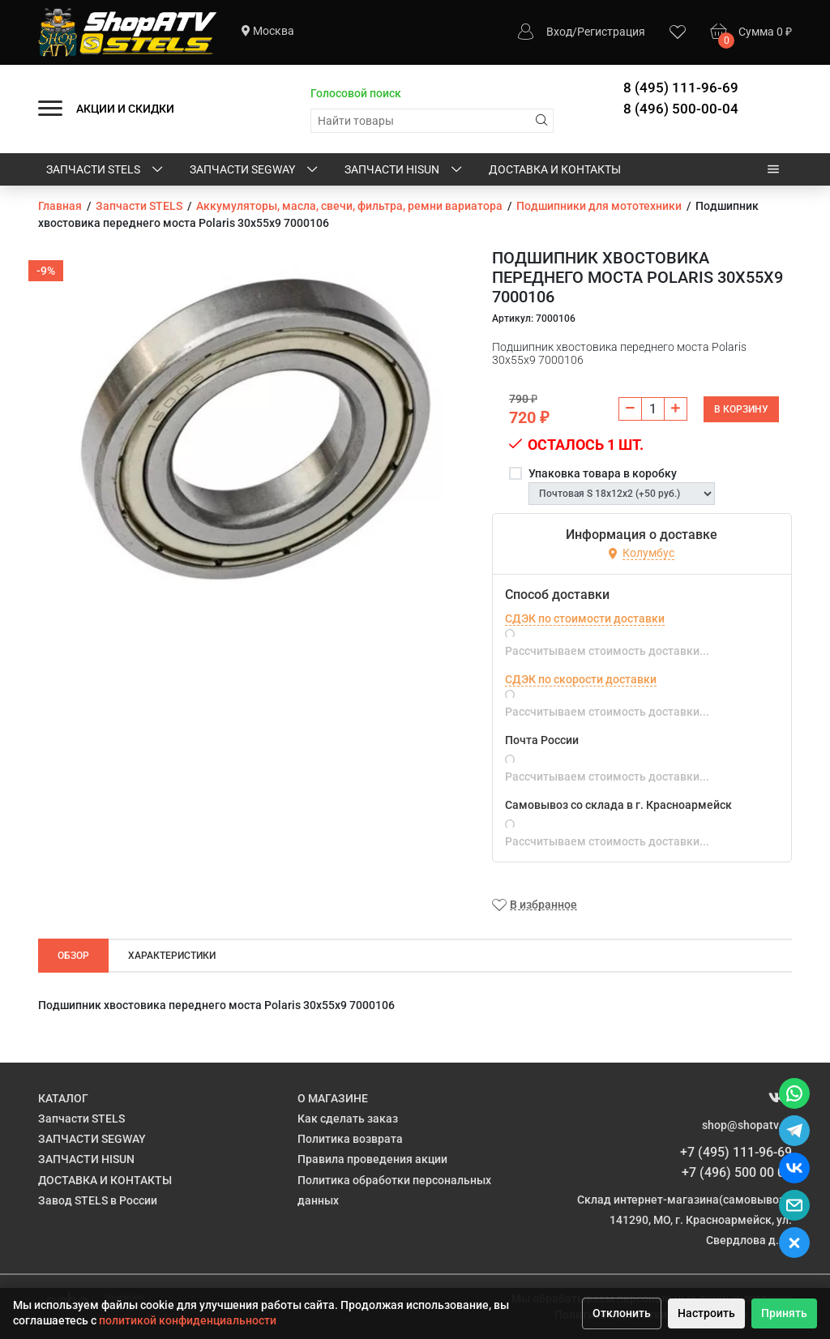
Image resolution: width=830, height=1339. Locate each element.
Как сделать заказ (347, 1118)
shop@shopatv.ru (747, 1125)
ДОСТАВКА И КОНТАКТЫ (555, 169)
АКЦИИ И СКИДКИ (125, 108)
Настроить (706, 1313)
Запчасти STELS (105, 170)
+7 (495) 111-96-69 (736, 1152)
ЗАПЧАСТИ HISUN (404, 170)
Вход (559, 31)
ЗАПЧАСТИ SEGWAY (255, 170)
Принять (784, 1313)
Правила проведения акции (372, 1159)
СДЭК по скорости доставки (581, 679)
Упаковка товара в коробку (602, 473)
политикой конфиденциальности (187, 1320)
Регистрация (611, 31)
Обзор (73, 955)
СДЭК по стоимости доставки (585, 618)
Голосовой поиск (355, 93)
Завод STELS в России (97, 1200)
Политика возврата (350, 1138)
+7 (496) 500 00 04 (737, 1172)
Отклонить (622, 1313)
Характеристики (172, 955)
